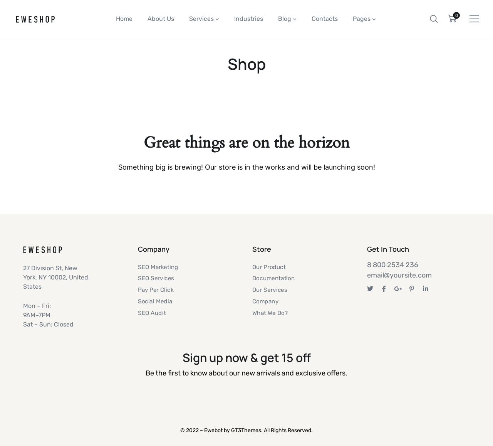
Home (124, 18)
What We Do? (270, 313)
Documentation (273, 278)
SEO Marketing (158, 267)
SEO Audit (152, 313)
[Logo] (35, 19)
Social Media (155, 301)
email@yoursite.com (399, 275)
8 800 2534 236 (392, 265)
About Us (161, 18)
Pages (362, 18)
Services (201, 18)
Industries (248, 18)
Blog (284, 18)
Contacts (325, 18)
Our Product (268, 267)
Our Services (269, 289)
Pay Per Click (155, 289)
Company (265, 301)
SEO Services (156, 278)
